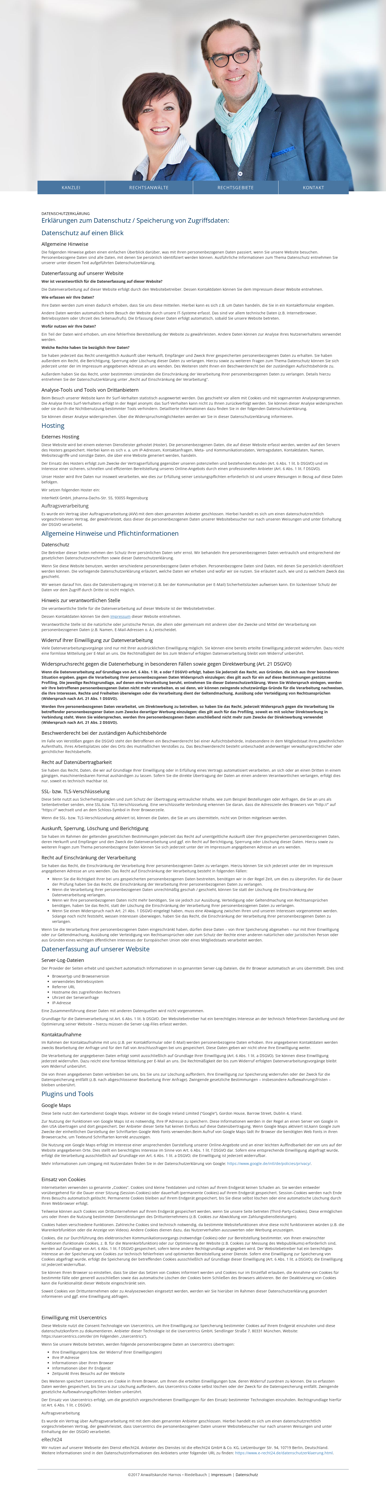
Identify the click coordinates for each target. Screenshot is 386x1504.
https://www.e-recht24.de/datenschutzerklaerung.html (284, 1452)
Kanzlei (71, 188)
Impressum (120, 616)
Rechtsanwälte (149, 188)
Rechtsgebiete (236, 188)
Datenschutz (247, 1474)
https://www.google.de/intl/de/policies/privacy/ (269, 1163)
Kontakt (313, 188)
